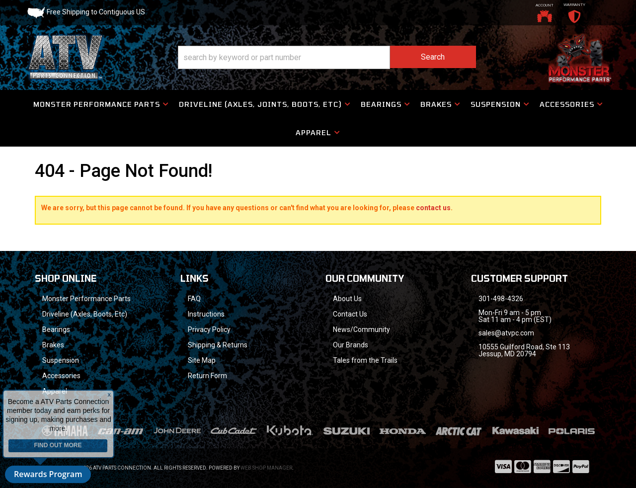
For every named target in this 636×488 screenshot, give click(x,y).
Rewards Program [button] (48, 474)
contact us (433, 208)
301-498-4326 (500, 299)
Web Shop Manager (266, 468)
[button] (327, 57)
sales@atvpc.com (506, 333)
